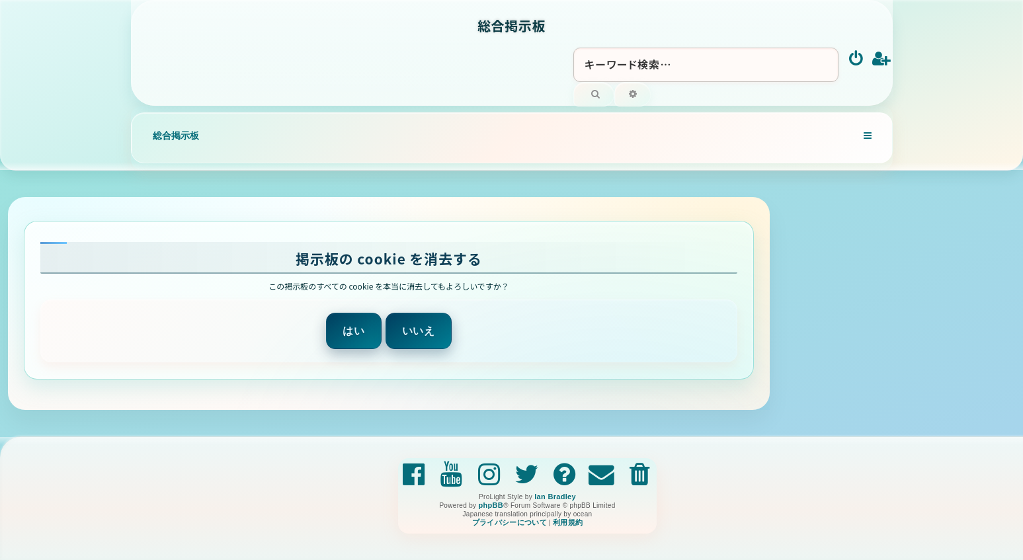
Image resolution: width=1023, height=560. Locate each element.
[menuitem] (856, 59)
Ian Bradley (555, 496)
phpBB (490, 505)
